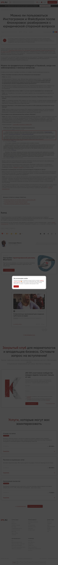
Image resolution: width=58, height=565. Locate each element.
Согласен (16, 286)
